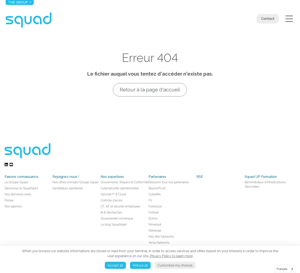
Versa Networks (159, 242)
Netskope (155, 230)
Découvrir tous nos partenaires (169, 182)
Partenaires (157, 177)
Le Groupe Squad (16, 182)
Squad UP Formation (261, 177)
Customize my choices (175, 265)
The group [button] (18, 2)
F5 (150, 200)
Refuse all (140, 265)
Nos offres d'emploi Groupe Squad (75, 182)
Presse (9, 200)
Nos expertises (112, 177)
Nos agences (13, 206)
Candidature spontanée (67, 188)
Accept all (115, 265)
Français (282, 269)
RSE (199, 177)
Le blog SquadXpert (114, 224)
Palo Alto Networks (161, 236)
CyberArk (155, 194)
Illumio (153, 218)
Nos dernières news (18, 194)
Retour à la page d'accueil (150, 90)
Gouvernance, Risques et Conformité (125, 182)
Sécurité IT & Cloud (113, 194)
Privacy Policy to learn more (171, 256)
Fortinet (154, 212)
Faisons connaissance (21, 177)
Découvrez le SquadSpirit (21, 188)
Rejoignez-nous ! (65, 177)
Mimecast (155, 224)
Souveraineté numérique (117, 218)
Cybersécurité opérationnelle (120, 188)
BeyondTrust (157, 188)
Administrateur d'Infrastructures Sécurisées (265, 184)
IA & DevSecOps (111, 212)
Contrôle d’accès (111, 200)
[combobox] (285, 269)
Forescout (155, 206)
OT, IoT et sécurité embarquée (120, 206)
